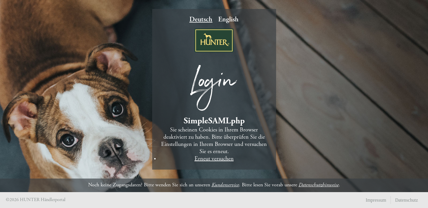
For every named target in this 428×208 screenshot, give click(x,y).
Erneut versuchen (214, 159)
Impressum (376, 200)
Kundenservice (225, 185)
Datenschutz (406, 200)
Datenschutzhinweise (319, 185)
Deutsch (200, 19)
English (228, 19)
